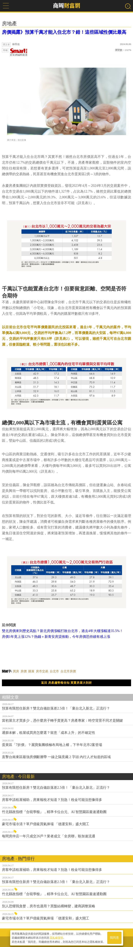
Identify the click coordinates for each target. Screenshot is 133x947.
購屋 (31, 671)
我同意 (114, 937)
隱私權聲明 (56, 937)
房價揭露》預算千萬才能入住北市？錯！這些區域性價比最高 (64, 32)
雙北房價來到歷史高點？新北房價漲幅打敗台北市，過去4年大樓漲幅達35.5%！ (62, 631)
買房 (16, 671)
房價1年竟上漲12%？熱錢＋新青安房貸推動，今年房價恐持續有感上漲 (56, 637)
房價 (24, 671)
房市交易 (42, 671)
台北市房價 (68, 671)
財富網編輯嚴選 (18, 52)
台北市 (54, 671)
